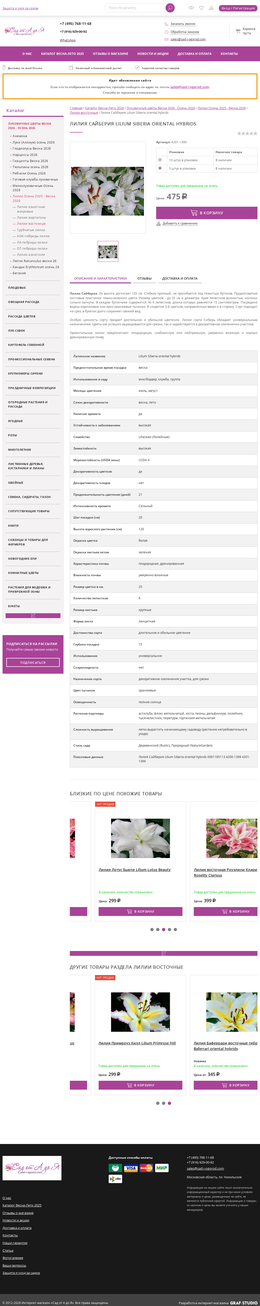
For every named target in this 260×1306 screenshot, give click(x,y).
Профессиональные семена (31, 359)
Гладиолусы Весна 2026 (32, 149)
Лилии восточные (31, 224)
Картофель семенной (26, 345)
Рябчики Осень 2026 (29, 173)
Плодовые (17, 288)
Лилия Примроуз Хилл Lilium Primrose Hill (192, 1041)
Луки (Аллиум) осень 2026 (34, 142)
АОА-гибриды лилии (33, 236)
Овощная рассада (24, 302)
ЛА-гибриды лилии (32, 242)
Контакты (229, 53)
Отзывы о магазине (110, 53)
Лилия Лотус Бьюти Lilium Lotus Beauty (189, 867)
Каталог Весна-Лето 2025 (62, 53)
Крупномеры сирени (25, 374)
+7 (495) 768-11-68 (73, 23)
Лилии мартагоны (31, 218)
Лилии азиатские (31, 255)
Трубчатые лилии (31, 230)
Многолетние (19, 450)
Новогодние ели (22, 559)
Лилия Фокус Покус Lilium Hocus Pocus (93, 1041)
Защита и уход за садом (20, 8)
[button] (152, 927)
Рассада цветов (21, 316)
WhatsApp (67, 40)
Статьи (8, 1246)
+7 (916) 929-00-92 (73, 31)
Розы (12, 435)
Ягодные (15, 421)
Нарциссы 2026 (25, 155)
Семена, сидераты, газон (29, 497)
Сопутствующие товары (29, 511)
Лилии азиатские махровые (31, 209)
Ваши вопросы (14, 1260)
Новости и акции (153, 53)
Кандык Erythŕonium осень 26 (36, 267)
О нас (27, 53)
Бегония (19, 273)
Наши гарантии (14, 1238)
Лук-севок (16, 331)
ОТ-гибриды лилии (32, 249)
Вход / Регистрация (238, 8)
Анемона (20, 136)
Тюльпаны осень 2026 (30, 167)
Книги (13, 526)
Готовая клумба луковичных (35, 180)
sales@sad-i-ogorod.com (188, 39)
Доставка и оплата (195, 53)
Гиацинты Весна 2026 (30, 161)
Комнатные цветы (23, 573)
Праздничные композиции (32, 388)
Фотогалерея (12, 1253)
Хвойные (15, 483)
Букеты (14, 606)
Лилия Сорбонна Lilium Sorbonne (89, 867)
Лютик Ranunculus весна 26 (35, 261)
